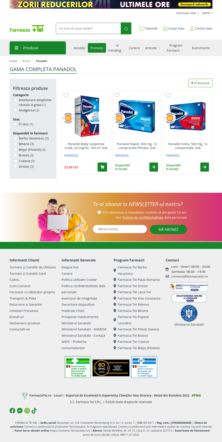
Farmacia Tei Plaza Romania (137, 279)
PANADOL (71, 155)
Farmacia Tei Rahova (131, 304)
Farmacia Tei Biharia (131, 310)
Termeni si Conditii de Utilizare (33, 267)
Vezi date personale (151, 217)
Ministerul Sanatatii (76, 323)
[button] (153, 167)
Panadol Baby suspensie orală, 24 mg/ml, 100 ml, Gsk (86, 146)
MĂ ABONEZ (168, 229)
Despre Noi (70, 267)
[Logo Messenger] (20, 411)
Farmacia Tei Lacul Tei (132, 292)
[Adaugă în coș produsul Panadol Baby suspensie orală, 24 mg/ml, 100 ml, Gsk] (102, 167)
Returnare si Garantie (26, 304)
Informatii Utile (186, 13)
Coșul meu (173, 27)
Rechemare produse (25, 323)
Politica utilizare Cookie (79, 279)
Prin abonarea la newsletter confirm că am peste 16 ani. (145, 212)
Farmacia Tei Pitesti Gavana (136, 329)
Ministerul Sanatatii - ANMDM (84, 329)
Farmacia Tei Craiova (131, 341)
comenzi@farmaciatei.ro (189, 276)
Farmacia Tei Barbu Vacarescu (130, 270)
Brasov (26, 155)
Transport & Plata (23, 298)
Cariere (67, 273)
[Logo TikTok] (34, 411)
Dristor (26, 166)
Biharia (26, 144)
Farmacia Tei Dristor (131, 286)
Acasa (13, 61)
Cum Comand (20, 286)
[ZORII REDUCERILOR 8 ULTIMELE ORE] (111, 4)
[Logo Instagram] (27, 411)
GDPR (206, 13)
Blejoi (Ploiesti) (31, 149)
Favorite (148, 28)
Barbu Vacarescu (33, 138)
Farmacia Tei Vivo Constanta (137, 298)
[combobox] (88, 28)
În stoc (25, 124)
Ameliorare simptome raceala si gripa (35, 102)
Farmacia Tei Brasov (131, 335)
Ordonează (200, 83)
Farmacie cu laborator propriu (32, 292)
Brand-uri (17, 317)
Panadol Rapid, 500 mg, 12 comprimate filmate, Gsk (137, 146)
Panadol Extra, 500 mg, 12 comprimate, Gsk (187, 146)
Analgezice (28, 110)
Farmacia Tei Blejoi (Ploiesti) (137, 348)
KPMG (196, 395)
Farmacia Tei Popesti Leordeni (131, 320)
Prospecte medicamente (80, 317)
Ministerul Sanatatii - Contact (83, 335)
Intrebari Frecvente (24, 310)
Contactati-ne (20, 329)
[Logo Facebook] (12, 411)
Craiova (26, 161)
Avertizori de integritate (79, 298)
